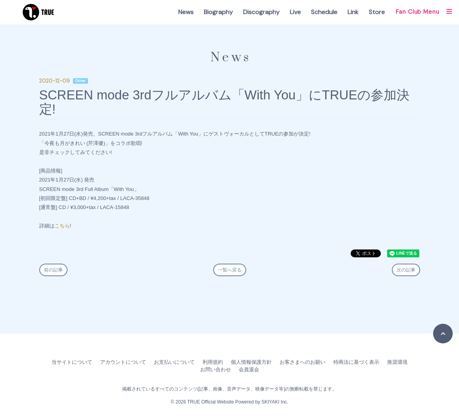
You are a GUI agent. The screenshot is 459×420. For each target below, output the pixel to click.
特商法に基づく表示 (356, 362)
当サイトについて (71, 362)
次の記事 (406, 270)
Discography (261, 12)
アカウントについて (123, 362)
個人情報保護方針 (251, 362)
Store (377, 12)
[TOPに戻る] (443, 333)
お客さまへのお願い (303, 362)
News (186, 12)
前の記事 (53, 270)
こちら (62, 226)
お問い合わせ (215, 369)
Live (295, 12)
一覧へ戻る (229, 270)
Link (352, 12)
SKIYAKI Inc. (275, 402)
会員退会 (249, 369)
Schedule (324, 12)
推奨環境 (397, 362)
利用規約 (213, 362)
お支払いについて (174, 362)
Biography (218, 12)
